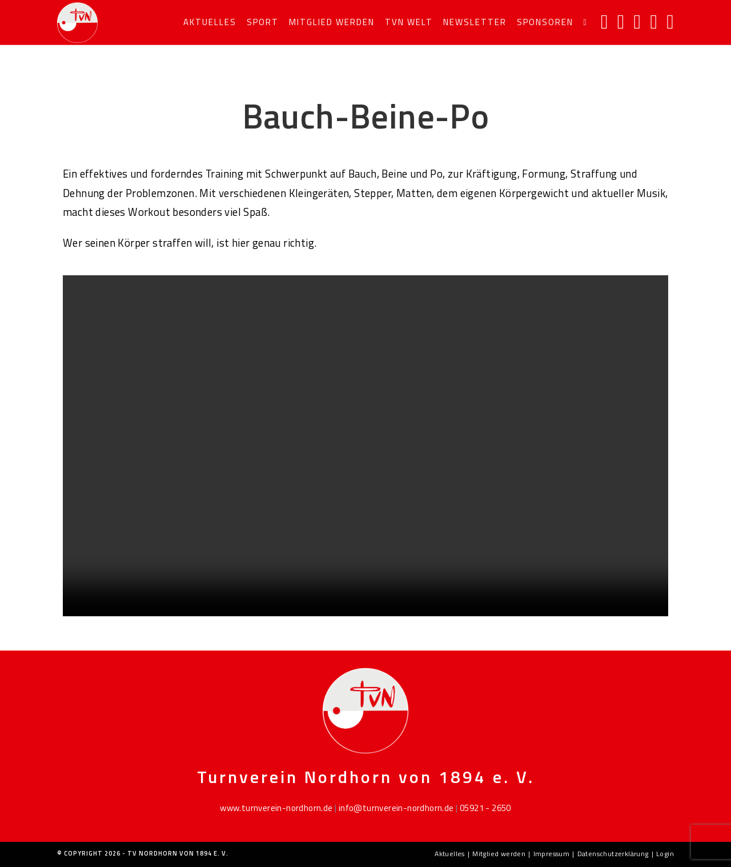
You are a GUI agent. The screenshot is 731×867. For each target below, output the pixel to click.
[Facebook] (604, 21)
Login (665, 853)
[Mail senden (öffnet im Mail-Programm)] (653, 21)
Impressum (551, 853)
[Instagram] (621, 21)
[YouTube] (637, 21)
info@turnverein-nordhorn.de (396, 807)
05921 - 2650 (485, 807)
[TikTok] (670, 21)
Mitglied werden (498, 853)
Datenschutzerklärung (613, 853)
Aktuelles (450, 853)
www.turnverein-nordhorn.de (276, 807)
